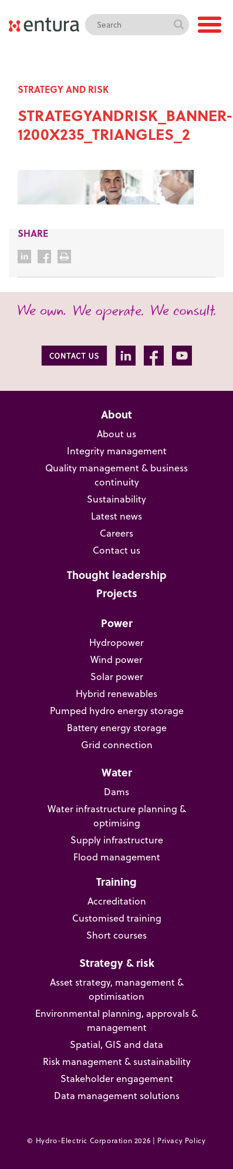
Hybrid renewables (116, 693)
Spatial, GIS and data (116, 1044)
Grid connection (117, 744)
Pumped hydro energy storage (117, 710)
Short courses (116, 935)
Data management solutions (117, 1095)
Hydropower (116, 642)
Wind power (116, 659)
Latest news (116, 516)
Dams (116, 791)
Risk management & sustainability (117, 1061)
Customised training (116, 918)
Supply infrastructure (116, 839)
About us (116, 433)
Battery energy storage (117, 727)
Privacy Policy (181, 1140)
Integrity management (117, 450)
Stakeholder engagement (116, 1078)
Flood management (116, 856)
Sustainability (116, 499)
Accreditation (116, 901)
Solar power (116, 676)
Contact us (116, 550)
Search (178, 24)
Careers (116, 533)
